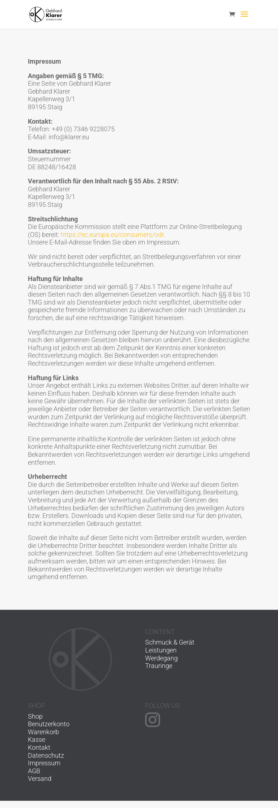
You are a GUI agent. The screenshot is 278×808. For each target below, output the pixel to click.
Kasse (36, 739)
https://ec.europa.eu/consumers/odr (112, 234)
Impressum (44, 763)
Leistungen (161, 650)
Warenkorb (43, 732)
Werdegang (161, 658)
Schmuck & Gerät (169, 642)
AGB (34, 771)
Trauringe (158, 665)
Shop (35, 716)
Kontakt (39, 747)
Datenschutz (46, 755)
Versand (39, 778)
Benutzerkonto (49, 724)
